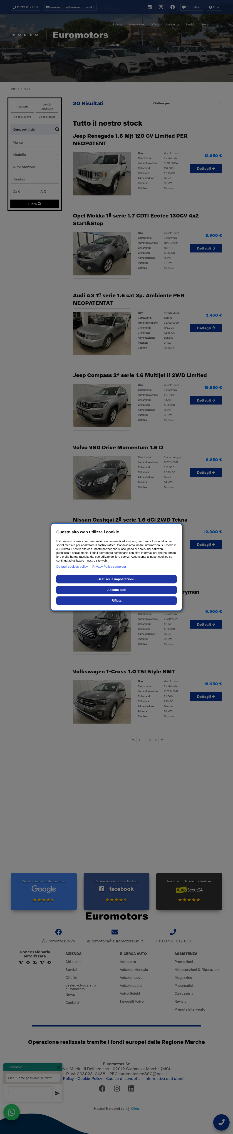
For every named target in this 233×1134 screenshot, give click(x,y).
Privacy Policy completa (109, 566)
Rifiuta (116, 600)
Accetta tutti (116, 590)
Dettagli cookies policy (72, 566)
